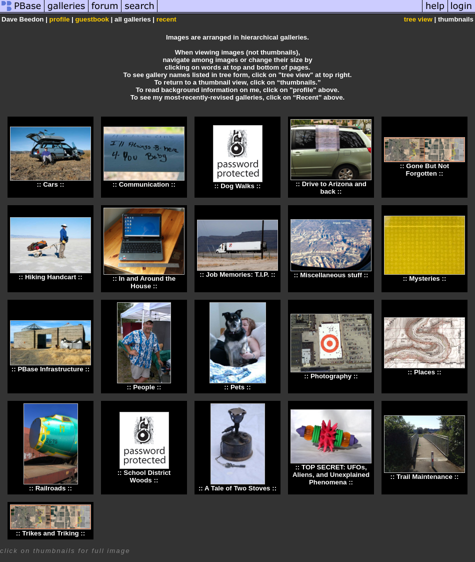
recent (166, 19)
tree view (418, 19)
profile (60, 19)
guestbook (91, 19)
